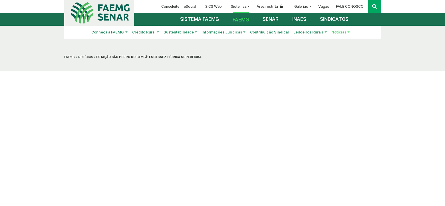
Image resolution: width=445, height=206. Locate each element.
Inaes (299, 19)
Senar (271, 19)
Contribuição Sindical (269, 32)
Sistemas (239, 6)
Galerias (301, 6)
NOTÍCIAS (86, 57)
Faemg (241, 20)
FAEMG (70, 57)
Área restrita (272, 6)
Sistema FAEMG (199, 19)
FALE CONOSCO (350, 6)
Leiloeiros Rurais (308, 32)
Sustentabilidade (179, 32)
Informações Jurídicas (222, 32)
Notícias (338, 32)
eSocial (190, 6)
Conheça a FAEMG (107, 32)
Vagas (323, 6)
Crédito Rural (144, 32)
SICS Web (213, 6)
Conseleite (170, 6)
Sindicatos (334, 19)
